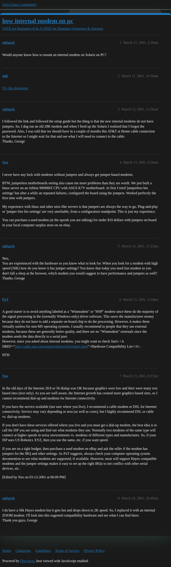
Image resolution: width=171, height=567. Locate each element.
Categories (23, 551)
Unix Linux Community (19, 4)
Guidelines (43, 551)
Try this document (15, 88)
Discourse (27, 561)
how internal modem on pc (37, 20)
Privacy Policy (94, 551)
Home (6, 551)
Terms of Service (67, 551)
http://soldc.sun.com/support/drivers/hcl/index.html (51, 346)
